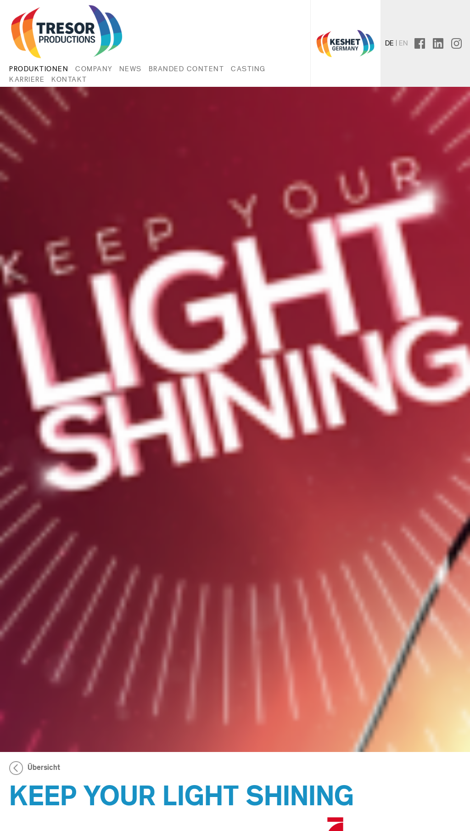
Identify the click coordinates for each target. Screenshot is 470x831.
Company (93, 68)
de (389, 43)
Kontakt (69, 79)
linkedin (442, 43)
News (130, 68)
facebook (427, 43)
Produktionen (38, 68)
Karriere (27, 79)
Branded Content (186, 68)
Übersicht (44, 767)
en (403, 43)
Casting (248, 68)
